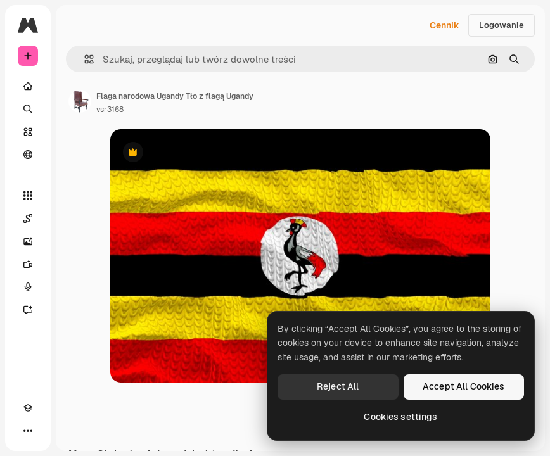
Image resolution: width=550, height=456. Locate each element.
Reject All (338, 386)
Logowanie (501, 25)
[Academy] (28, 408)
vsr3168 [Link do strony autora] (110, 109)
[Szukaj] (28, 109)
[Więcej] (28, 431)
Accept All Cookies (464, 386)
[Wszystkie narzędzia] (28, 196)
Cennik (444, 25)
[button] (84, 59)
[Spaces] (28, 218)
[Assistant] (28, 310)
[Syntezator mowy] (28, 287)
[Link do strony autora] (79, 101)
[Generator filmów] (28, 264)
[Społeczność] (28, 154)
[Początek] (28, 86)
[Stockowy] (28, 132)
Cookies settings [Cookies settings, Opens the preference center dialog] (400, 416)
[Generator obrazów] (28, 241)
